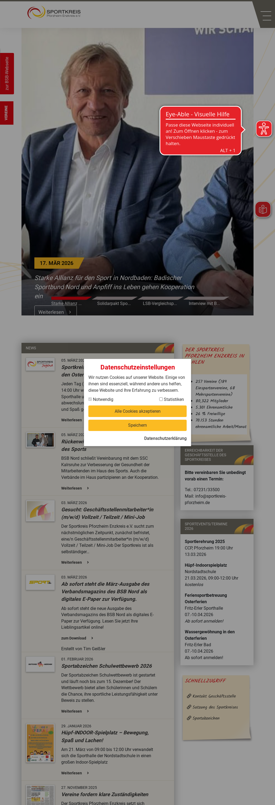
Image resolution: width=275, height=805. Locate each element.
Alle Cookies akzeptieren (138, 411)
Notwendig (100, 399)
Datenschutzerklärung (165, 438)
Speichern (137, 425)
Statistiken (171, 399)
